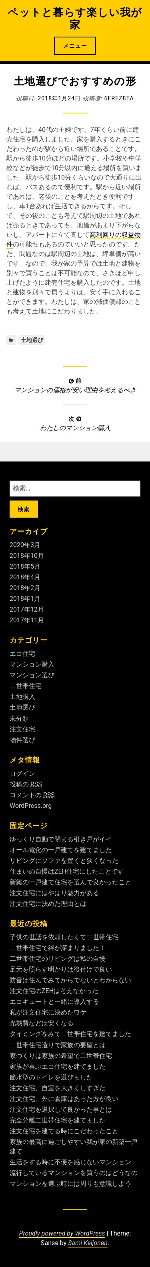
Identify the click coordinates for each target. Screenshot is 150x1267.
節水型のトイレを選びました (51, 1077)
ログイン (22, 773)
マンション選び (32, 675)
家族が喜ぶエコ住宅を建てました (58, 1066)
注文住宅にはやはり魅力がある (54, 893)
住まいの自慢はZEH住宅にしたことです (67, 871)
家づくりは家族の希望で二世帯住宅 (61, 1056)
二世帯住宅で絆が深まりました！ (58, 948)
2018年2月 (25, 588)
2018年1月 (25, 598)
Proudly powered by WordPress (62, 1233)
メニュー (75, 46)
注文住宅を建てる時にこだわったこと (64, 1131)
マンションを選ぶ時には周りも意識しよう (70, 1183)
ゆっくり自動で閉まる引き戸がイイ (61, 839)
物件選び (22, 740)
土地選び (32, 340)
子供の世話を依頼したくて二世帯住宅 (64, 937)
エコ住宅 (22, 653)
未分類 (19, 718)
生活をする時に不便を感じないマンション (70, 1162)
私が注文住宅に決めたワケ (48, 1012)
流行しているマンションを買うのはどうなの (74, 1173)
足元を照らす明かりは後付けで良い (61, 969)
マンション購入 (32, 664)
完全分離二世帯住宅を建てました (58, 1120)
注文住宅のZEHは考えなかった (54, 991)
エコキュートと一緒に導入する (54, 1001)
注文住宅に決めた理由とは (48, 903)
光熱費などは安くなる (42, 1023)
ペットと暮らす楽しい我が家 (75, 18)
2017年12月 (27, 609)
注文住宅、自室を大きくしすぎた (58, 1088)
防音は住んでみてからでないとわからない (70, 980)
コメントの (32, 795)
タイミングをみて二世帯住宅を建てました (70, 1034)
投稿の (26, 784)
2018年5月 (25, 566)
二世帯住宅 (26, 686)
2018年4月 (25, 577)
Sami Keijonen (87, 1243)
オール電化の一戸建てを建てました (61, 850)
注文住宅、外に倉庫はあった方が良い (64, 1099)
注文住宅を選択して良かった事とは (61, 1109)
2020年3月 (25, 545)
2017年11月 (27, 620)
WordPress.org (31, 805)
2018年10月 (27, 555)
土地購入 (22, 696)
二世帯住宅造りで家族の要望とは (58, 1045)
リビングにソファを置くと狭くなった (64, 860)
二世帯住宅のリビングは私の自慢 (58, 958)
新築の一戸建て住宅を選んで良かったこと (70, 882)
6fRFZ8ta (119, 98)
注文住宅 (22, 729)
